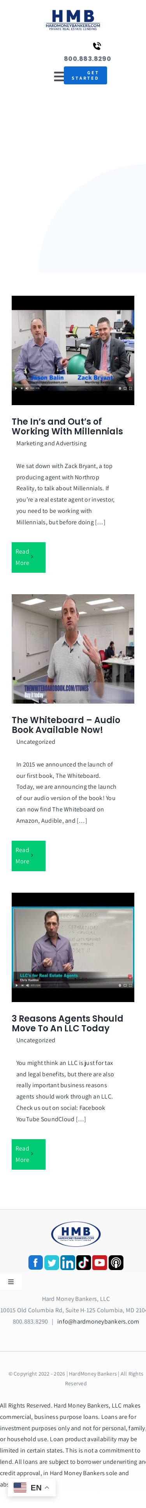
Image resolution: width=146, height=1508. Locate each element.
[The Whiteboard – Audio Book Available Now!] (73, 649)
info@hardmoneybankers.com (98, 1321)
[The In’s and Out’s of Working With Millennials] (73, 350)
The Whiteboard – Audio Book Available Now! (66, 725)
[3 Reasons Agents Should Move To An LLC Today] (73, 947)
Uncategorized (35, 742)
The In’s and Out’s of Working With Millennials (67, 427)
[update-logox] (73, 11)
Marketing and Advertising (51, 443)
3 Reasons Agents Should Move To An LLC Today (67, 1024)
